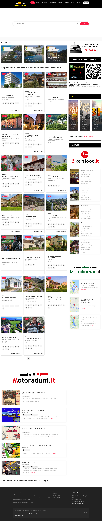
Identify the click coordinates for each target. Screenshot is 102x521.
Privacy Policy (56, 497)
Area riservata (56, 495)
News (72, 2)
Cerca (84, 23)
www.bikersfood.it (19, 513)
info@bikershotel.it (79, 503)
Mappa (37, 2)
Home (32, 2)
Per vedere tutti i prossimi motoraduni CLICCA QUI (24, 481)
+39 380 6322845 (81, 501)
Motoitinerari (53, 2)
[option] (11, 54)
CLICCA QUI (88, 137)
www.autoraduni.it (28, 513)
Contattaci (78, 2)
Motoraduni (44, 2)
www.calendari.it (36, 513)
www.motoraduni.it (30, 512)
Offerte (67, 2)
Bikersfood (60, 2)
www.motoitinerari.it (40, 512)
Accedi (86, 2)
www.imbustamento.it (20, 515)
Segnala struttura (55, 492)
